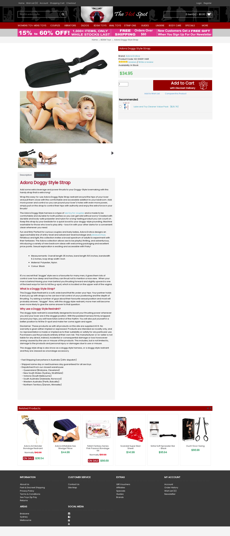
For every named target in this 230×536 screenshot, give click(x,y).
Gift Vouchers (123, 484)
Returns (24, 500)
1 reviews (132, 62)
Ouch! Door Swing (195, 445)
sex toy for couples (74, 212)
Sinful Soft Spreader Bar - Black (163, 447)
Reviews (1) (42, 174)
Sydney (24, 516)
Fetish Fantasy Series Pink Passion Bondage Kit (97, 448)
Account (168, 484)
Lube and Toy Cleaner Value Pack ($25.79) (156, 106)
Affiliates (120, 487)
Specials (120, 491)
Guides (120, 494)
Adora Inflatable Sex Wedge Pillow (65, 447)
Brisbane (24, 513)
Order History (171, 487)
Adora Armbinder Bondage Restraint (33, 447)
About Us (24, 484)
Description (26, 174)
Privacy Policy (27, 491)
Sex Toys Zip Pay (28, 497)
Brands (120, 497)
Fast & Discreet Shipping (32, 487)
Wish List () (170, 491)
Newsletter (170, 494)
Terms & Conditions (30, 494)
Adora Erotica (133, 55)
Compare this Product (175, 93)
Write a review (145, 62)
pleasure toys (98, 234)
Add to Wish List (152, 93)
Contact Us (73, 484)
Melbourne (25, 520)
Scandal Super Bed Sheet (130, 447)
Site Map (72, 487)
